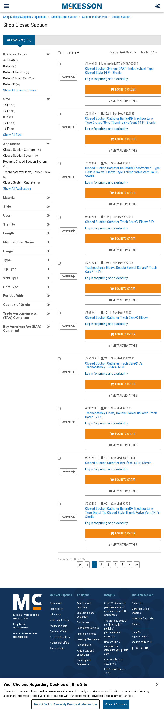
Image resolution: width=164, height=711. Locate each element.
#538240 (90, 217)
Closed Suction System (21, 155)
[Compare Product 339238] (59, 408)
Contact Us (137, 603)
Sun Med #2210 (120, 163)
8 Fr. (8, 117)
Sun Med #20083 (123, 217)
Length (8, 233)
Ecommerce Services (88, 628)
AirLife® (10, 60)
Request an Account (142, 642)
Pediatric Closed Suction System (25, 164)
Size (6, 99)
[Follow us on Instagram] (137, 648)
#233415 (90, 503)
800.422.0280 (20, 627)
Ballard (9, 66)
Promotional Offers (59, 642)
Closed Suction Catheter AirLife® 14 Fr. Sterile (118, 463)
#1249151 (91, 63)
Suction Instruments (94, 17)
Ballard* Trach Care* (19, 78)
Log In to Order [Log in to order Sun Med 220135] (123, 139)
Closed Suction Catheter (22, 149)
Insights (109, 595)
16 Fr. (9, 128)
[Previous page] (87, 564)
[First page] (80, 564)
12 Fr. (9, 111)
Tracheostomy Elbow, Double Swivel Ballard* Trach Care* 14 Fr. (121, 269)
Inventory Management (89, 639)
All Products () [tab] (19, 40)
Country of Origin (16, 305)
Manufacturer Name (18, 242)
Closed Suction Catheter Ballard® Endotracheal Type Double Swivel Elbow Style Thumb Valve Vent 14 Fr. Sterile (122, 172)
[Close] (157, 684)
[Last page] (137, 564)
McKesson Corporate (142, 618)
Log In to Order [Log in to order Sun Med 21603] (123, 434)
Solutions (83, 595)
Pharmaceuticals (58, 625)
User (6, 215)
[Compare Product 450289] (59, 358)
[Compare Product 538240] (59, 217)
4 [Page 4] (115, 564)
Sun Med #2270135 (123, 358)
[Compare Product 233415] (59, 504)
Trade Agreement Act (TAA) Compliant (19, 315)
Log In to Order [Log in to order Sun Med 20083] (123, 238)
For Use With (13, 296)
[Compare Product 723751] (59, 458)
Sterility (9, 224)
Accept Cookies (116, 704)
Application (12, 144)
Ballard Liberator (16, 72)
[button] (123, 52)
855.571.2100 (20, 618)
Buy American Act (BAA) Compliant (22, 328)
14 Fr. (9, 105)
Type (7, 260)
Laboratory (55, 614)
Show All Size (12, 134)
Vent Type (11, 278)
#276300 (90, 163)
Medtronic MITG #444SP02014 (119, 63)
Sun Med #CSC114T (123, 458)
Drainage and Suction (64, 17)
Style (7, 207)
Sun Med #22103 (123, 263)
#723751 (90, 458)
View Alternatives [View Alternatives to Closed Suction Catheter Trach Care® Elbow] (123, 345)
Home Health (56, 608)
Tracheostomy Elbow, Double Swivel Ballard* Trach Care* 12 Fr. (121, 415)
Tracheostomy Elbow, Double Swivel (27, 174)
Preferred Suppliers (60, 637)
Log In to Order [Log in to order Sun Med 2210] (123, 193)
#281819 (90, 113)
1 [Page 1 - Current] (95, 564)
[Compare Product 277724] (59, 263)
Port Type (10, 287)
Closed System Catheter (21, 182)
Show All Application (17, 188)
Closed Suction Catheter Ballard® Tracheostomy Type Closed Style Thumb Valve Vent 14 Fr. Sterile (120, 120)
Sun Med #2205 (120, 503)
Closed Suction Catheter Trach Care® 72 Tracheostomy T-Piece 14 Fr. (113, 365)
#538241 (90, 312)
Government (56, 603)
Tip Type (9, 269)
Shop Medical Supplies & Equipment (25, 17)
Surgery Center (57, 648)
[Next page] (129, 564)
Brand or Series (15, 54)
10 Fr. (9, 123)
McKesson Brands (59, 620)
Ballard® (11, 84)
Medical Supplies (61, 595)
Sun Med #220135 (124, 113)
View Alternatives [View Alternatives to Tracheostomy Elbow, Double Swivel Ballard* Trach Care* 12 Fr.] (123, 445)
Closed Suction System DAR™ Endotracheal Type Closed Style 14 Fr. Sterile (119, 70)
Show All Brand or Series (19, 90)
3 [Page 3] (108, 564)
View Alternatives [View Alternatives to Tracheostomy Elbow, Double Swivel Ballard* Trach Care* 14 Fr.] (123, 300)
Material (9, 198)
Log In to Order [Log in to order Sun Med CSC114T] (123, 479)
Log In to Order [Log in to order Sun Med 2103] (123, 334)
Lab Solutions (84, 645)
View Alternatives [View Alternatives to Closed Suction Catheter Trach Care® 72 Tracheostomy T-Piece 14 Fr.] (123, 395)
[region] (82, 694)
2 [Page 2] (101, 564)
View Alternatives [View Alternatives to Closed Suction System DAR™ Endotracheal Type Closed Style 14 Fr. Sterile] (123, 101)
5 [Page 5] (122, 564)
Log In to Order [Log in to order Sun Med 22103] (123, 288)
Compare (68, 77)
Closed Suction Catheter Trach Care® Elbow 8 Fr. (120, 222)
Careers (136, 624)
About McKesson (142, 595)
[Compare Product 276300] (59, 163)
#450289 (90, 358)
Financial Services (86, 633)
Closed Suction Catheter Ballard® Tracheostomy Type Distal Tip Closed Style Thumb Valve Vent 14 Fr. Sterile (122, 512)
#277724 (90, 263)
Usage (8, 251)
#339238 (90, 408)
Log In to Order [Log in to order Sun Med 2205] (123, 533)
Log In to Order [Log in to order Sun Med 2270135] (123, 384)
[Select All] (59, 52)
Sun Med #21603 (121, 408)
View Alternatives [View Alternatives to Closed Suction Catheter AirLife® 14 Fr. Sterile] (123, 491)
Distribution (83, 622)
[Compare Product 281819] (59, 114)
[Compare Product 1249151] (59, 64)
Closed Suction (121, 17)
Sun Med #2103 (122, 312)
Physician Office (58, 631)
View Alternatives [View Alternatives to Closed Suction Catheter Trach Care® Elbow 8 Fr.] (123, 250)
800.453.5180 (20, 637)
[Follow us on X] (141, 648)
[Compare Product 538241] (59, 313)
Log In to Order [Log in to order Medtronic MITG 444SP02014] (123, 89)
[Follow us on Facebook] (132, 648)
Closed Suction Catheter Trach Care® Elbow (116, 317)
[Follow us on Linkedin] (146, 648)
